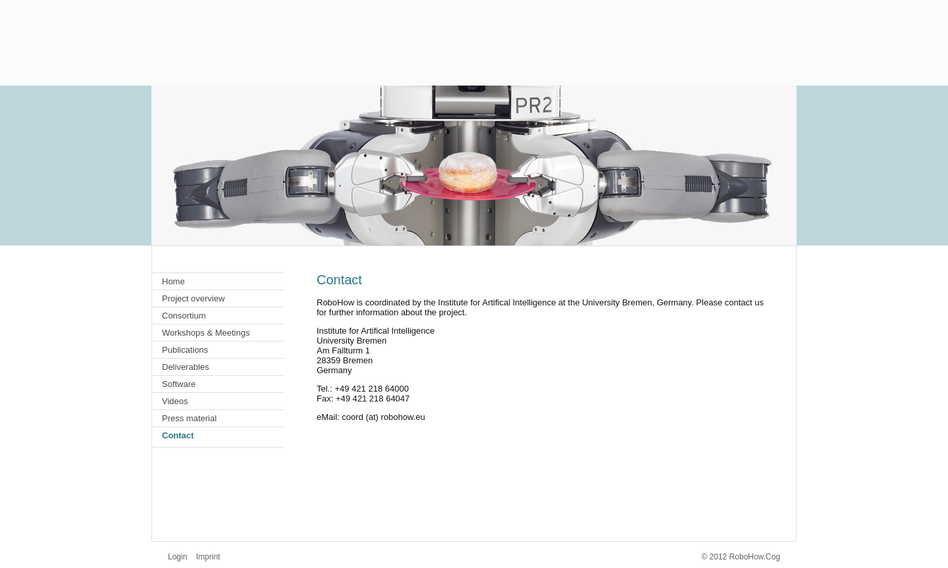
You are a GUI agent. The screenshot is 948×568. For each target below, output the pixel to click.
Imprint (208, 556)
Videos (175, 401)
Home (173, 281)
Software (179, 384)
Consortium (183, 316)
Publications (185, 350)
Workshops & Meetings (206, 333)
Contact (178, 435)
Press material (189, 418)
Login (177, 556)
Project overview (193, 298)
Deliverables (185, 367)
